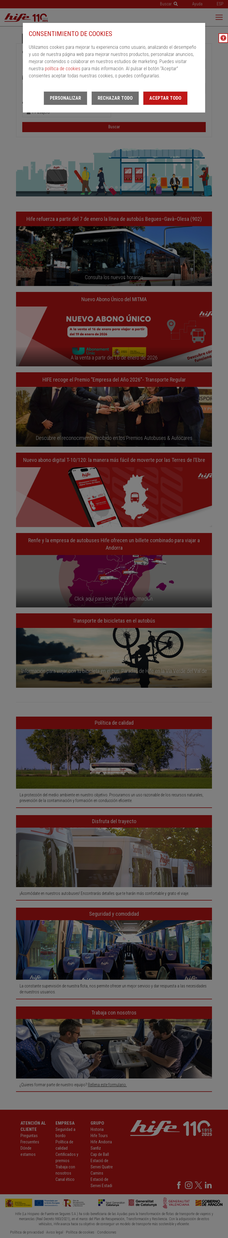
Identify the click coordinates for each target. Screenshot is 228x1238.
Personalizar (65, 98)
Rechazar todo (115, 98)
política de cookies (62, 68)
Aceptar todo (165, 98)
